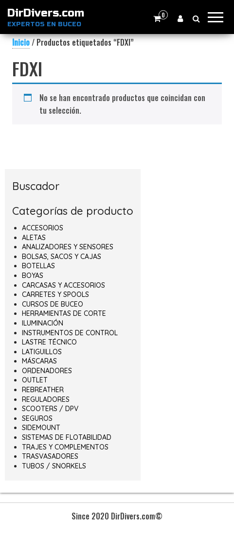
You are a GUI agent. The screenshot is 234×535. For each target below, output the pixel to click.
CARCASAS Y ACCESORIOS (63, 285)
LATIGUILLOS (42, 351)
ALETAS (34, 237)
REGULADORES (46, 399)
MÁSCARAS (39, 361)
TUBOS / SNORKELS (54, 466)
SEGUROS (37, 418)
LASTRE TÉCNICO (49, 342)
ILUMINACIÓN (42, 323)
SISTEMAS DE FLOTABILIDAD (66, 437)
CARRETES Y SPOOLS (55, 294)
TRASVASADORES (50, 456)
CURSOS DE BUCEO (52, 304)
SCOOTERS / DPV (50, 408)
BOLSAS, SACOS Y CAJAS (61, 256)
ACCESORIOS (42, 228)
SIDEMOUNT (41, 427)
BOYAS (32, 275)
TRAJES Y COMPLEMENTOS (65, 447)
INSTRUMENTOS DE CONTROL (70, 332)
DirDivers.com (45, 13)
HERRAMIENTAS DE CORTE (64, 313)
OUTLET (35, 380)
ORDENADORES (47, 370)
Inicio (21, 42)
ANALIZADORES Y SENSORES (67, 246)
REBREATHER (43, 389)
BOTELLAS (38, 265)
